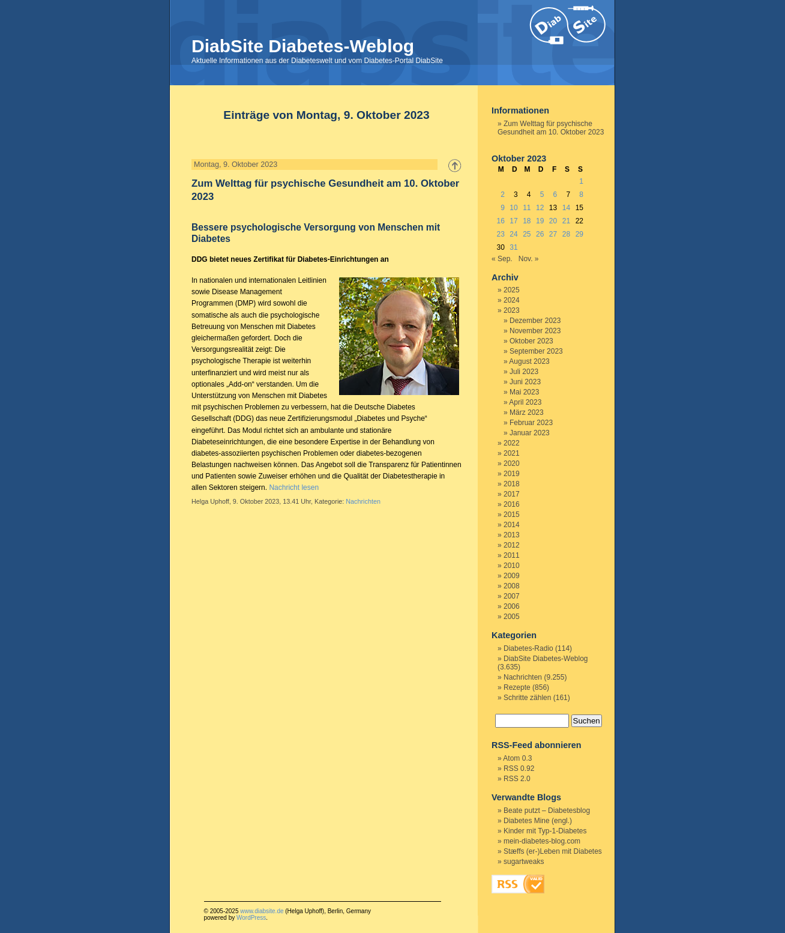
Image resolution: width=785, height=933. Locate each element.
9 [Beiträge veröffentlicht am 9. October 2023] (503, 208)
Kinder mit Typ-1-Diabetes (545, 831)
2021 (512, 453)
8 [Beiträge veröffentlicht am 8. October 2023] (581, 194)
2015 (512, 514)
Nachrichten (363, 501)
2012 (512, 545)
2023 (512, 310)
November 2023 (535, 331)
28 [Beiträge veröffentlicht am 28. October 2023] (566, 234)
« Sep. (502, 259)
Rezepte (517, 687)
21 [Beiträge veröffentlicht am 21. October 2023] (566, 221)
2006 (512, 606)
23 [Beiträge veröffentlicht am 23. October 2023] (500, 234)
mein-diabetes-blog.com (542, 841)
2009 (512, 576)
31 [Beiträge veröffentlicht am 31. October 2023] (513, 247)
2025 (512, 290)
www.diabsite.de (261, 911)
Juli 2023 (524, 371)
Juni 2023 (525, 382)
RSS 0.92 (519, 768)
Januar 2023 (530, 433)
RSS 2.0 (517, 778)
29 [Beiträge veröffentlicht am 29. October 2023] (579, 234)
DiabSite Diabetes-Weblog (302, 46)
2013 (512, 535)
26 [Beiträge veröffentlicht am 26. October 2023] (540, 234)
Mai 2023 (524, 392)
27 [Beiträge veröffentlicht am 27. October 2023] (553, 234)
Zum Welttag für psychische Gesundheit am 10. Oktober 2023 (551, 127)
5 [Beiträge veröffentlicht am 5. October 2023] (542, 194)
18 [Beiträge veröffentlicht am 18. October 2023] (527, 221)
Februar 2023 (531, 422)
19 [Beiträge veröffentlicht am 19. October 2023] (540, 221)
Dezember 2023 (535, 320)
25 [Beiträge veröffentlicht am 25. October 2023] (527, 234)
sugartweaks (524, 861)
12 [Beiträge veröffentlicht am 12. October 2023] (540, 208)
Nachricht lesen (294, 487)
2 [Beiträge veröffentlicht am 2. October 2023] (503, 194)
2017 (512, 494)
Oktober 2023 (531, 341)
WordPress (251, 917)
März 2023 (527, 412)
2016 (512, 504)
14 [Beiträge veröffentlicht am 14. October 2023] (566, 208)
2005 (512, 616)
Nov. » (529, 259)
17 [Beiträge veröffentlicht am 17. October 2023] (513, 221)
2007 (512, 596)
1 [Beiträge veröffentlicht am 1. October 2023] (581, 181)
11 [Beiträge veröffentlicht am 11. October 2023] (527, 208)
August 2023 (529, 361)
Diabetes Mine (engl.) (538, 821)
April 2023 (525, 402)
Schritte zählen (527, 697)
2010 (512, 565)
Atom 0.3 (517, 758)
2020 (512, 463)
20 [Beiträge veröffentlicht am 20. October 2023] (553, 221)
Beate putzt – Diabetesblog (547, 810)
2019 (512, 474)
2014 (512, 525)
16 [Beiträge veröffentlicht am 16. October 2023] (500, 221)
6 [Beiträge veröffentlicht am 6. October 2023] (555, 194)
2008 (512, 586)
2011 (512, 555)
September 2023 (536, 351)
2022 (512, 443)
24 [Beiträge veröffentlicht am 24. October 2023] (513, 234)
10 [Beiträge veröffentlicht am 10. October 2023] (513, 208)
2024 (512, 300)
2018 (512, 484)
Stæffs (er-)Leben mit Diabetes (553, 851)
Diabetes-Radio (528, 648)
